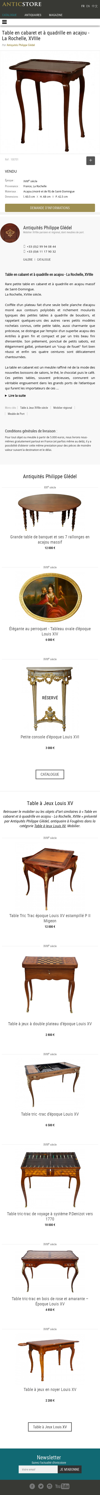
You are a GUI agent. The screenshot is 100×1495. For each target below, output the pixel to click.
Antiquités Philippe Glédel (47, 227)
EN (88, 6)
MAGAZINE (55, 15)
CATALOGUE (9, 15)
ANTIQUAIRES (33, 15)
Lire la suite (17, 395)
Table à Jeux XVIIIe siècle (34, 407)
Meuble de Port (16, 413)
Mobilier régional (62, 407)
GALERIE (28, 259)
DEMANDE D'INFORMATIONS (50, 207)
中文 (95, 6)
